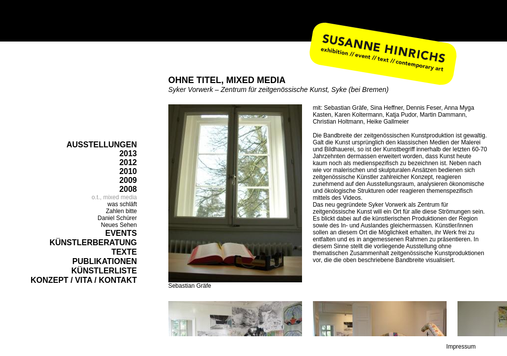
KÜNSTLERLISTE (104, 271)
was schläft (122, 204)
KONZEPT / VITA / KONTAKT (84, 280)
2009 (128, 180)
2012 (128, 162)
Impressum (460, 346)
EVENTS (121, 233)
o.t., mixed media (114, 197)
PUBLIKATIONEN (104, 261)
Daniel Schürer (117, 218)
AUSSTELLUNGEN (101, 144)
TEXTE (124, 252)
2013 (128, 153)
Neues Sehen (119, 225)
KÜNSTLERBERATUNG (93, 242)
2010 (128, 171)
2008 (128, 189)
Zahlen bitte (121, 211)
